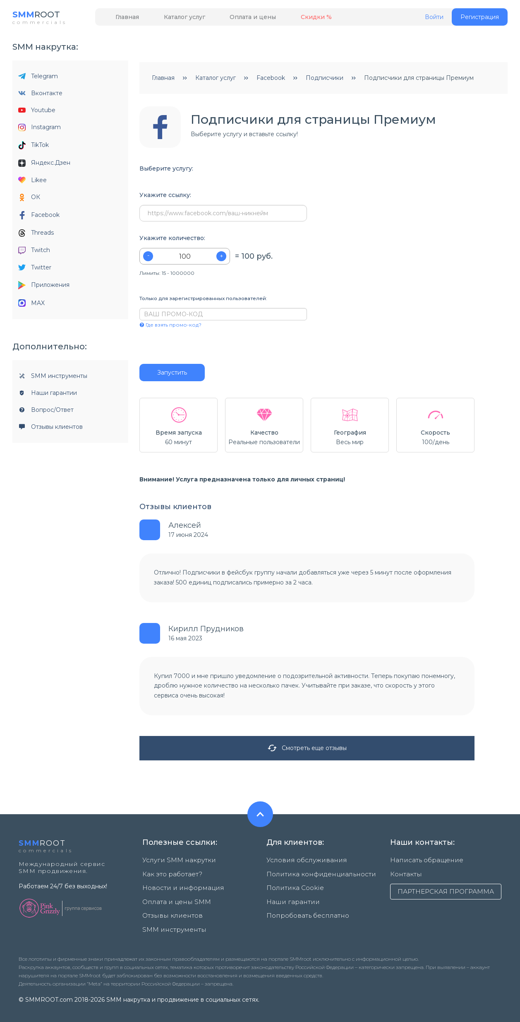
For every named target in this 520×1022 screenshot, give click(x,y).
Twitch (34, 253)
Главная (123, 19)
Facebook (39, 218)
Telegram (38, 78)
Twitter (34, 270)
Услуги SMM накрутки (175, 862)
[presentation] (189, 348)
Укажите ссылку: (165, 197)
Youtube (36, 112)
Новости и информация (178, 884)
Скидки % (286, 19)
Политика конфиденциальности (314, 873)
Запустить (172, 375)
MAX (31, 306)
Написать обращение (422, 862)
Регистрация (479, 19)
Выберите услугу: (166, 171)
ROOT (40, 16)
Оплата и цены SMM (172, 895)
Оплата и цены (231, 19)
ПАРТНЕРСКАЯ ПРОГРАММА (445, 891)
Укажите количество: (172, 240)
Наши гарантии (47, 395)
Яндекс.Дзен (44, 165)
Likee (32, 182)
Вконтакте (40, 95)
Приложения (43, 288)
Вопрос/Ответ (46, 412)
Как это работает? (170, 873)
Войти (434, 19)
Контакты (404, 873)
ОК (29, 200)
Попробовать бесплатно (304, 905)
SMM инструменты (52, 378)
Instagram (39, 130)
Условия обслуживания (301, 862)
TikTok (33, 148)
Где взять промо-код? (170, 327)
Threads (36, 235)
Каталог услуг (171, 19)
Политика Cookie (292, 884)
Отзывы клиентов (50, 429)
